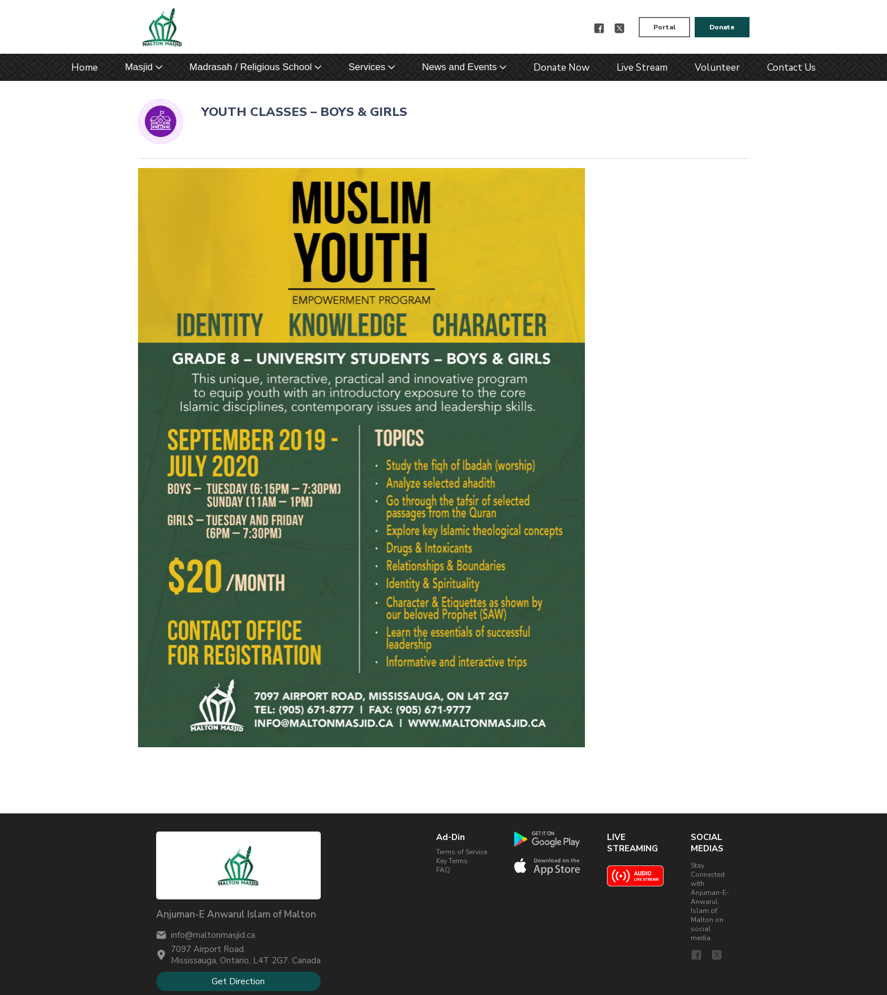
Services (366, 67)
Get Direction (238, 981)
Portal (664, 27)
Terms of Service (461, 851)
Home (84, 67)
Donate (722, 27)
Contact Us (791, 67)
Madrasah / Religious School (251, 67)
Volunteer (717, 67)
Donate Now (561, 67)
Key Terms (452, 860)
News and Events (459, 67)
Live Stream (642, 67)
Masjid (139, 67)
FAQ (443, 870)
